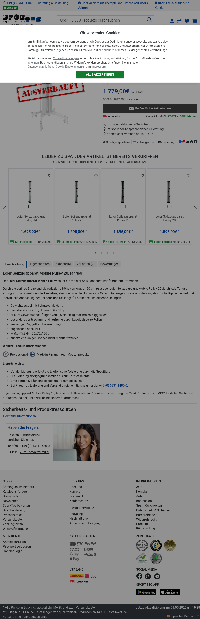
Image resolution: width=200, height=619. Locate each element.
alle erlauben (106, 50)
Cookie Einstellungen (66, 58)
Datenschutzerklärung (41, 66)
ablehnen (33, 62)
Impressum (99, 66)
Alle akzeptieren (100, 74)
